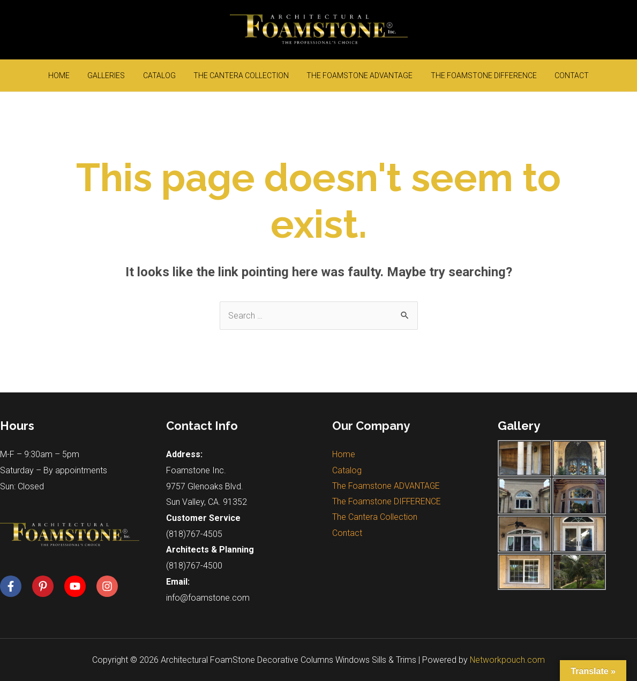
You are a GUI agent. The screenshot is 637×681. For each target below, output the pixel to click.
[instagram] (108, 586)
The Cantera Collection (241, 75)
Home (80, 75)
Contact (550, 75)
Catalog (166, 75)
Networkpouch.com (507, 660)
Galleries (120, 75)
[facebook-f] (15, 586)
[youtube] (79, 586)
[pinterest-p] (47, 586)
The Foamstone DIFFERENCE (469, 75)
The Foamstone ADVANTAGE (352, 75)
